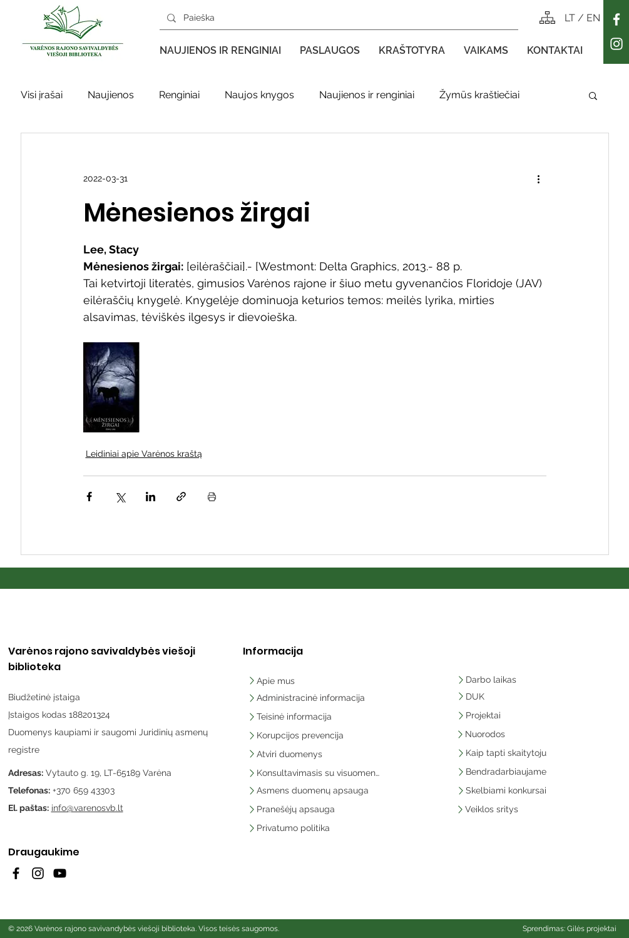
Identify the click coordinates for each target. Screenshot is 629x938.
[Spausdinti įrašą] (212, 496)
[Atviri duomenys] (289, 754)
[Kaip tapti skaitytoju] (507, 753)
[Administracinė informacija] (308, 698)
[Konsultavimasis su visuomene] (314, 773)
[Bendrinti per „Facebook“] (89, 496)
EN (593, 18)
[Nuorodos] (485, 734)
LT (571, 18)
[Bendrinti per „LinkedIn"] (150, 496)
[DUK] (492, 696)
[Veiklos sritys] (506, 809)
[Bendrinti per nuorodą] (181, 496)
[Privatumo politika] (314, 828)
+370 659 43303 (84, 790)
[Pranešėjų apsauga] (314, 809)
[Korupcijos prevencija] (298, 735)
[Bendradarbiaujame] (507, 771)
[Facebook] (616, 19)
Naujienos (111, 95)
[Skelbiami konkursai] (507, 790)
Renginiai (179, 95)
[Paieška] (337, 17)
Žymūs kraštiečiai (479, 95)
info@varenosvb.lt (87, 808)
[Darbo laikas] (489, 679)
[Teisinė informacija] (291, 716)
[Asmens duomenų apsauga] (314, 790)
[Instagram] (616, 44)
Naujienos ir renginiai (366, 95)
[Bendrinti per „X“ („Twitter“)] (120, 496)
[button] (220, 50)
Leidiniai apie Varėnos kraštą (144, 454)
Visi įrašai (42, 95)
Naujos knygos (259, 95)
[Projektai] (481, 715)
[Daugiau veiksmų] (538, 178)
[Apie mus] (289, 681)
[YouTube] (60, 873)
